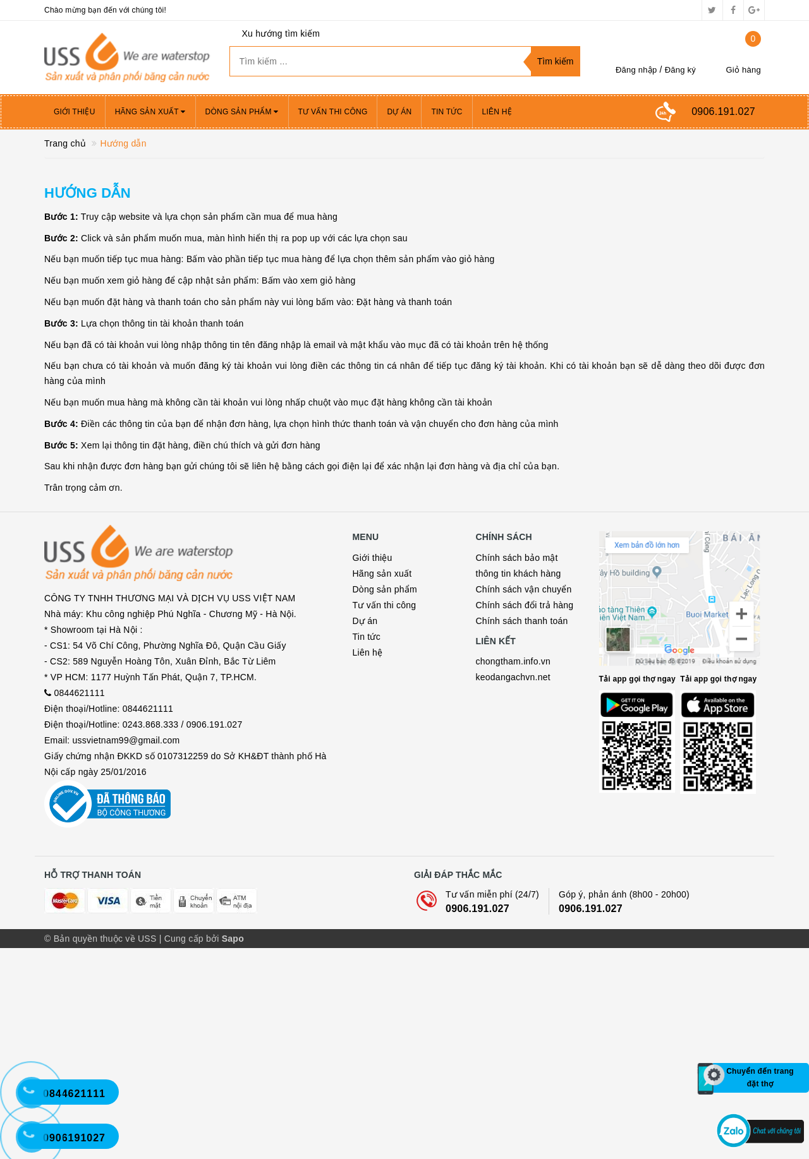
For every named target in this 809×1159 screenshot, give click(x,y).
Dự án (399, 111)
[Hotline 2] (38, 1099)
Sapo (233, 1149)
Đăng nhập (636, 70)
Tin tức (446, 111)
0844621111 (79, 826)
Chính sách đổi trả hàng (525, 605)
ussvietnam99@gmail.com (126, 873)
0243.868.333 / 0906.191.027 (183, 858)
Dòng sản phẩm (242, 111)
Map (682, 614)
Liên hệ (497, 111)
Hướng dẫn (87, 193)
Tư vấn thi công (333, 111)
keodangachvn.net (513, 677)
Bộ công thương (107, 976)
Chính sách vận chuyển (524, 589)
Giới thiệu (74, 111)
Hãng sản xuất (150, 111)
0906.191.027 (477, 1119)
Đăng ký (680, 70)
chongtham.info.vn (513, 661)
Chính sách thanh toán (522, 621)
